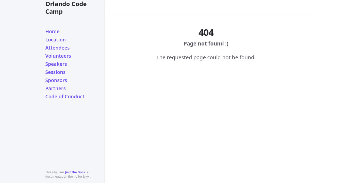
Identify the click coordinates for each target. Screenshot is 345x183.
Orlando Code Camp (66, 7)
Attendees (57, 47)
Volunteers (58, 55)
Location (55, 39)
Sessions (55, 72)
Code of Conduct (65, 96)
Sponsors (56, 80)
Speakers (56, 63)
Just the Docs (75, 172)
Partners (55, 88)
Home (52, 31)
